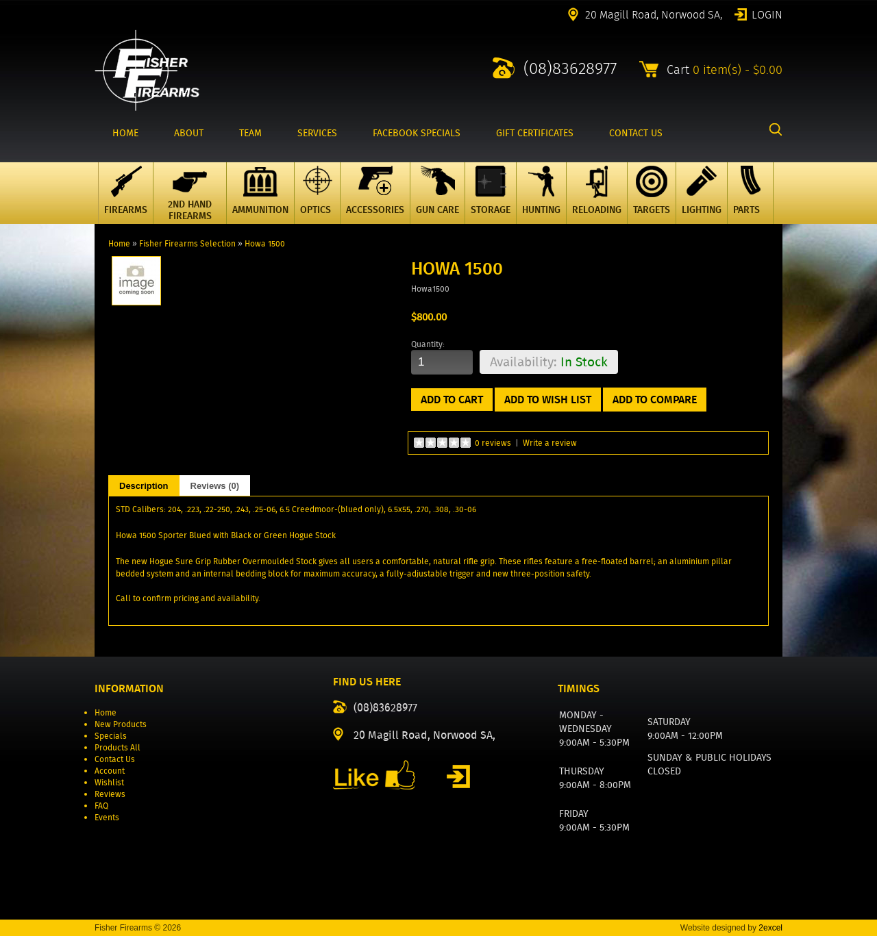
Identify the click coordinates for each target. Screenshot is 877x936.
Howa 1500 (265, 243)
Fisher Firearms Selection (187, 243)
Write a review (550, 442)
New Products (121, 724)
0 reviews (493, 442)
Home (119, 243)
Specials (111, 736)
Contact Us (115, 759)
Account (110, 770)
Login (767, 14)
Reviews (110, 794)
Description (144, 486)
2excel (770, 928)
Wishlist (109, 782)
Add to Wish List (547, 399)
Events (107, 817)
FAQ (101, 805)
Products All (117, 747)
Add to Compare (655, 399)
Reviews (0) (215, 486)
